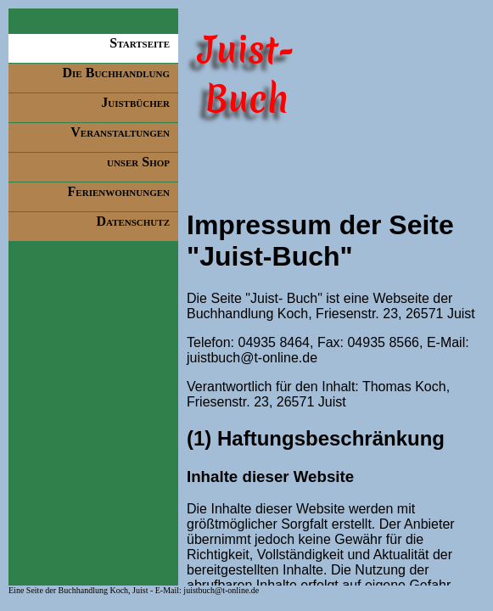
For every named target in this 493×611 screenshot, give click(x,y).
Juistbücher (135, 102)
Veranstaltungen (120, 132)
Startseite (139, 43)
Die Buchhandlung (116, 72)
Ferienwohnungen (119, 191)
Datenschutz (133, 221)
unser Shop (138, 161)
